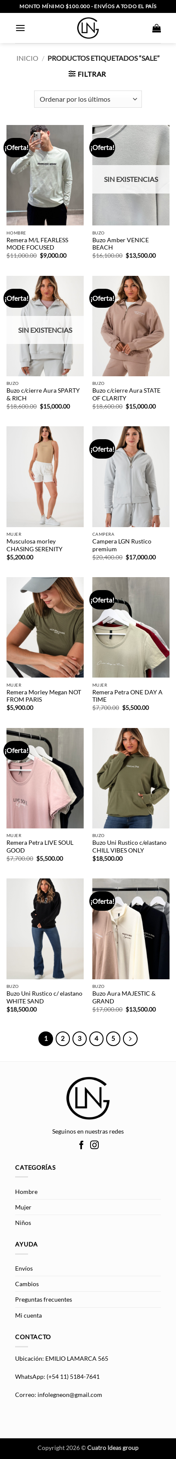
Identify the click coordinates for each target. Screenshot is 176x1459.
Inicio (27, 58)
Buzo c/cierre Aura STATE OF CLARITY (126, 394)
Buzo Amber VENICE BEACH (120, 244)
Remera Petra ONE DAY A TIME (127, 696)
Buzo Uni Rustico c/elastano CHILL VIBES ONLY (129, 846)
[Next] (130, 1038)
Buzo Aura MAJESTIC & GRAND (124, 997)
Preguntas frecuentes (43, 1299)
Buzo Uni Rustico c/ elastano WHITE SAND (44, 997)
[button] (20, 27)
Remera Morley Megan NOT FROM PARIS (43, 696)
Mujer (23, 1207)
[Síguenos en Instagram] (94, 1145)
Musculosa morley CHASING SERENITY (34, 545)
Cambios (27, 1283)
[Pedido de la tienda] (87, 99)
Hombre (26, 1191)
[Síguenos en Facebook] (81, 1145)
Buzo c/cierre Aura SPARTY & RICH (43, 394)
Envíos (24, 1268)
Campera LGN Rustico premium (121, 545)
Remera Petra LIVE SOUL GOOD (39, 846)
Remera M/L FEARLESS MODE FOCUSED (37, 244)
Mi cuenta (28, 1315)
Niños (23, 1222)
